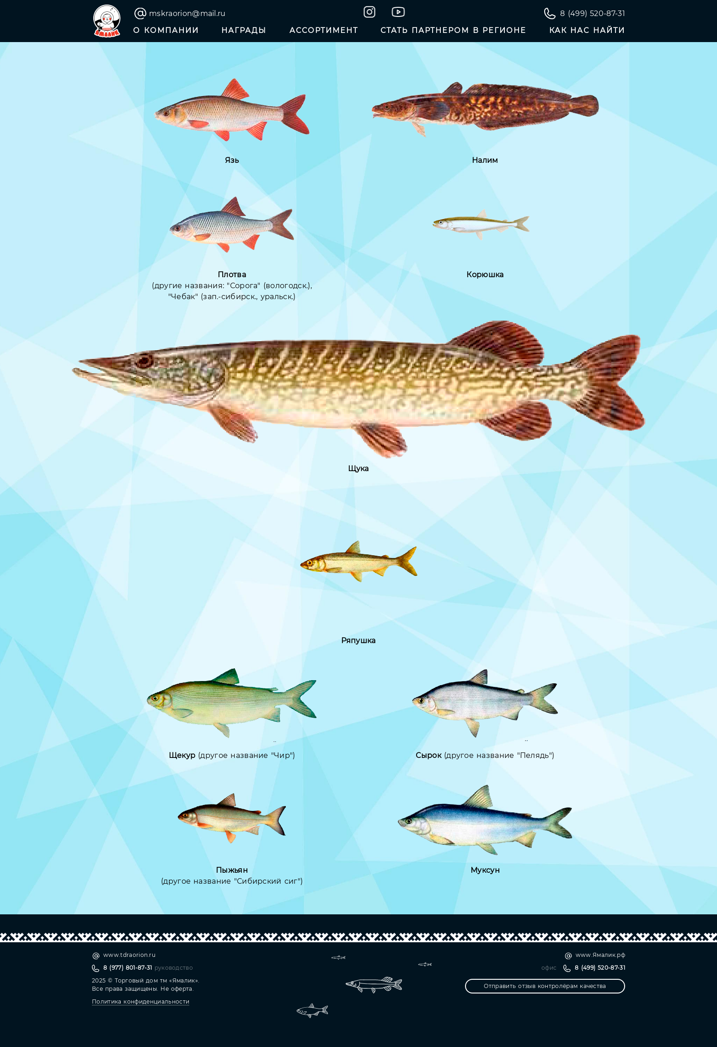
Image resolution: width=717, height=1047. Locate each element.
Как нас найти (587, 30)
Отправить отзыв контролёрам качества (545, 986)
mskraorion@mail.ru (187, 13)
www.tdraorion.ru (129, 954)
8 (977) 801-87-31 (127, 967)
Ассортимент (323, 30)
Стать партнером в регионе (453, 30)
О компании (166, 30)
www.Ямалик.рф (600, 954)
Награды (244, 30)
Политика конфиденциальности (140, 1001)
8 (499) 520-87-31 (592, 13)
